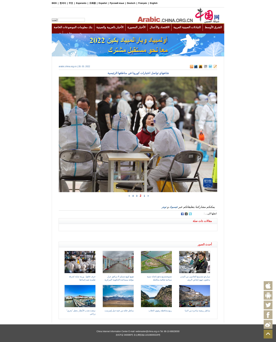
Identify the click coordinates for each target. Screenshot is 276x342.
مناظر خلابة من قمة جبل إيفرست (119, 310)
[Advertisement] (98, 235)
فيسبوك (173, 207)
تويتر (164, 207)
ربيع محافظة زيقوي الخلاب (160, 310)
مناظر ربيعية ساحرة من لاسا (197, 310)
